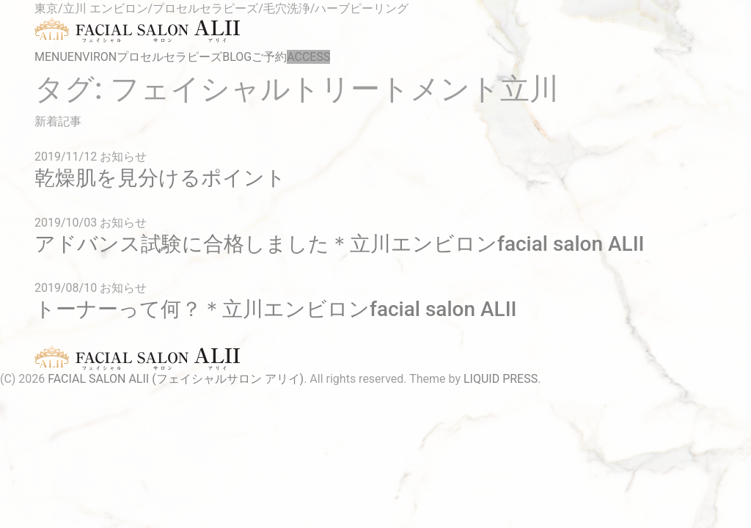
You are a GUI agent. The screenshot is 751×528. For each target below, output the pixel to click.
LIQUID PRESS (501, 379)
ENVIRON (92, 57)
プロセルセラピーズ (169, 57)
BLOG (237, 57)
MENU (50, 57)
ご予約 (269, 57)
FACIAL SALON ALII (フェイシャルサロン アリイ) (176, 379)
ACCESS (308, 57)
